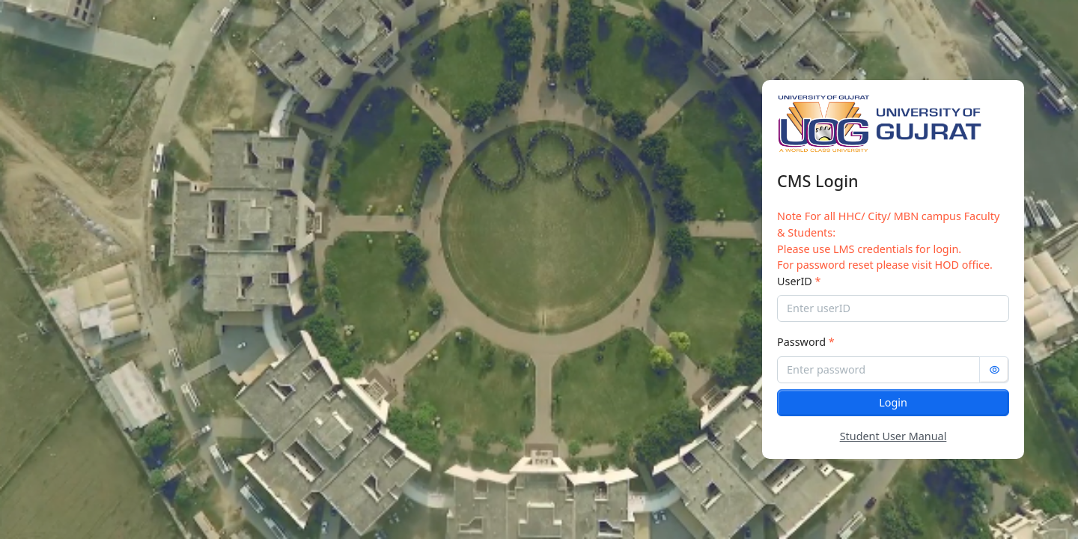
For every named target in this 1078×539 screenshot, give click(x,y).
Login (893, 402)
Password (806, 342)
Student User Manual (893, 436)
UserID (799, 281)
